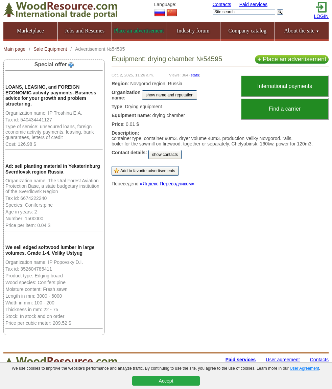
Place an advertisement (291, 59)
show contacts (165, 154)
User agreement (283, 359)
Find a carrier (285, 109)
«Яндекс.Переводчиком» (167, 183)
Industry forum (193, 30)
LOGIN (321, 16)
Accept (166, 381)
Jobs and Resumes (84, 30)
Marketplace (30, 30)
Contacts (222, 4)
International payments (284, 86)
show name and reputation (169, 95)
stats (195, 75)
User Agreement (304, 368)
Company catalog (247, 30)
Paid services (253, 4)
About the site (301, 30)
